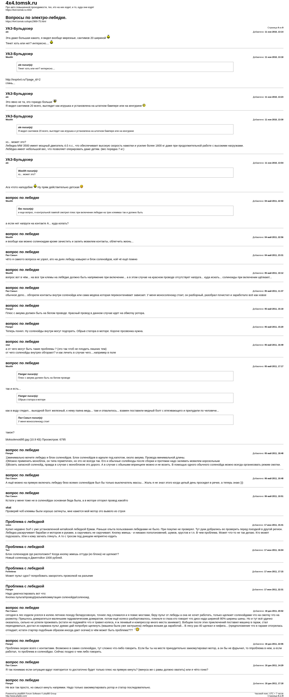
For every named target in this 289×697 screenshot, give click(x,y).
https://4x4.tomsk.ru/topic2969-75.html (26, 21)
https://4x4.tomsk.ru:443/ (19, 10)
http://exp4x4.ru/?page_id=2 (23, 79)
